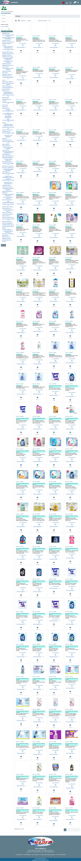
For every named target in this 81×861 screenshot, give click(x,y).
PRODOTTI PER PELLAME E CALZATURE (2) (8, 148)
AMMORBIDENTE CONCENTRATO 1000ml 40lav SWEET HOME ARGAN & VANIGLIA (55, 197)
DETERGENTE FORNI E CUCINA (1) (8, 53)
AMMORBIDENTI (19, 37)
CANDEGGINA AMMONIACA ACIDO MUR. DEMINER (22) (8, 38)
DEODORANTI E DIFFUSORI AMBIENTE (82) (8, 59)
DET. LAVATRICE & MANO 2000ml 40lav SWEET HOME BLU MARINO (55, 454)
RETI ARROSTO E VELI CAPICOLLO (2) (8, 205)
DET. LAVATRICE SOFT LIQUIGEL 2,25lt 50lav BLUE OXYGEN (71, 617)
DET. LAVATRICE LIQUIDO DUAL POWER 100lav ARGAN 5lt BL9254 (55, 422)
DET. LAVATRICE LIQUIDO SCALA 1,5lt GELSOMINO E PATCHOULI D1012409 (71, 714)
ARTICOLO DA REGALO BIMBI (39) (8, 226)
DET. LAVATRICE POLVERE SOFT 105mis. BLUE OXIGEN (55, 584)
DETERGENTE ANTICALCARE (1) (7, 56)
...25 (74, 829)
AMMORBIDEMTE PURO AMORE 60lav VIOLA (54, 103)
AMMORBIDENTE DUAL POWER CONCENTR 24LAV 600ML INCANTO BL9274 (54, 134)
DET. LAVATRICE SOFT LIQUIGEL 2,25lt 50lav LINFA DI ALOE (71, 649)
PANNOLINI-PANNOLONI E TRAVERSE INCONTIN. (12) (8, 93)
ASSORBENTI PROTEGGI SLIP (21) (8, 224)
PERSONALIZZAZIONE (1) (6, 238)
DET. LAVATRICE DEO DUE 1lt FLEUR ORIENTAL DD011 (71, 681)
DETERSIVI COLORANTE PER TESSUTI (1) (8, 211)
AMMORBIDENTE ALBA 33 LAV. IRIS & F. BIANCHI (54, 71)
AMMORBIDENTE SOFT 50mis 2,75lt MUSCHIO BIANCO (38, 387)
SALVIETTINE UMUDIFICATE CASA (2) (8, 220)
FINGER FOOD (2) (5, 235)
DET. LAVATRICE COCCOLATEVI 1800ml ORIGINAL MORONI (21, 454)
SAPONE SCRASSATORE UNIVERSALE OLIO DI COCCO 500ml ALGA (71, 519)
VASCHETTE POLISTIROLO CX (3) (8, 217)
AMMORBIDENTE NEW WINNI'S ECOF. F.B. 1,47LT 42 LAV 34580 (22, 40)
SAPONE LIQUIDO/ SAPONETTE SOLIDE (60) (8, 69)
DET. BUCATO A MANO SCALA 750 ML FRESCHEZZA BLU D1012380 (22, 682)
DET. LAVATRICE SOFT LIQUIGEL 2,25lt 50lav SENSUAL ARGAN (53, 649)
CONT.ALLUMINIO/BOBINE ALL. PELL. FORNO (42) (8, 114)
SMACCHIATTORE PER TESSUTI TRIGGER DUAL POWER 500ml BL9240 (54, 747)
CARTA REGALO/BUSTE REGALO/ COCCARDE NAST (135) (8, 152)
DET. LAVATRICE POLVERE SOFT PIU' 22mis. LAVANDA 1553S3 (22, 617)
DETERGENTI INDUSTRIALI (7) (7, 191)
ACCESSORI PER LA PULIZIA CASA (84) (8, 128)
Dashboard (17, 16)
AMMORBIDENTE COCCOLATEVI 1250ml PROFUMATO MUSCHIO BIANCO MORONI (21, 262)
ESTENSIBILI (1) (5, 192)
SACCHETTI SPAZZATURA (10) (7, 129)
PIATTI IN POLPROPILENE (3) (7, 199)
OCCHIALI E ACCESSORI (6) (7, 229)
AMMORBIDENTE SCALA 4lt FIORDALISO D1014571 (55, 325)
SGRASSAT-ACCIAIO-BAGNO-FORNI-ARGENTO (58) (8, 47)
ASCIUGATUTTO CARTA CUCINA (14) (8, 103)
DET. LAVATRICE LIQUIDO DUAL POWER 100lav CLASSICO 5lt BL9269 (70, 422)
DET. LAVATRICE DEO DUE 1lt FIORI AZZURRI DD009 (22, 714)
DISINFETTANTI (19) (5, 90)
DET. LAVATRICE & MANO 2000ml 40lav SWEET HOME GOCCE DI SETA (71, 454)
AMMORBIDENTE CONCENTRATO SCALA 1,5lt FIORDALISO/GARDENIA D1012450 (22, 72)
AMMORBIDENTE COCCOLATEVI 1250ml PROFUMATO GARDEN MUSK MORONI (55, 230)
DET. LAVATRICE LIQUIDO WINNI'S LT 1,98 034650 (37, 813)
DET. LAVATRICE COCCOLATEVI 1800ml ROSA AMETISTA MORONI (38, 454)
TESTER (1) (4, 241)
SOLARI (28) (4, 100)
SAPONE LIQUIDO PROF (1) (6, 208)
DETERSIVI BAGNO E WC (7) (7, 240)
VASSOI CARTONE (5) (5, 215)
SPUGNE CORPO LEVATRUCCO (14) (8, 78)
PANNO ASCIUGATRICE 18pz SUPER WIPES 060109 (22, 779)
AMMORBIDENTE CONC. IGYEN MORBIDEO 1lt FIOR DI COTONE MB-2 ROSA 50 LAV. (22, 357)
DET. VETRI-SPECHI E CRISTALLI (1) (8, 50)
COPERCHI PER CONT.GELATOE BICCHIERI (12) (8, 189)
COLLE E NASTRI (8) (5, 150)
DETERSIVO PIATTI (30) (6, 40)
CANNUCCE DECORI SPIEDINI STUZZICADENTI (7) (8, 170)
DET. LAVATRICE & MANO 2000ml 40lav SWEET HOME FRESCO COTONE (55, 487)
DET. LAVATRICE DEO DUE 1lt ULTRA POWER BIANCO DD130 (22, 746)
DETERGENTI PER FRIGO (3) (7, 55)
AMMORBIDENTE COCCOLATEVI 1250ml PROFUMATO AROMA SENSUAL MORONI (37, 230)
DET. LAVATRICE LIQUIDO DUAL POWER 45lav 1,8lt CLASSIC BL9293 (37, 552)
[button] (3, 245)
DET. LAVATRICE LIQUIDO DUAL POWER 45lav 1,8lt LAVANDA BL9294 (54, 552)
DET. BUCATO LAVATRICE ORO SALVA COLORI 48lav (71, 551)
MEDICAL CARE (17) (5, 97)
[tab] (16, 20)
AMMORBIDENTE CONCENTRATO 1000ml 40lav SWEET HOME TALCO (22, 229)
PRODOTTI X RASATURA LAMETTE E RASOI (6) (8, 84)
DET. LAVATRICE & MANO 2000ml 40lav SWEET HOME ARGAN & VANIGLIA (22, 487)
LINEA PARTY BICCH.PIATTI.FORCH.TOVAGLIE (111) (8, 111)
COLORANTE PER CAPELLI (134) (7, 65)
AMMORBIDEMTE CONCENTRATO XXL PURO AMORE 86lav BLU (54, 165)
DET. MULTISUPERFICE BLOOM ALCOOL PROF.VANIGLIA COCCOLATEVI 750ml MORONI (38, 294)
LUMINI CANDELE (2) (5, 144)
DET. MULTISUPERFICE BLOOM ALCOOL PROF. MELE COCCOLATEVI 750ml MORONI (22, 294)
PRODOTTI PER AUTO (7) (6, 145)
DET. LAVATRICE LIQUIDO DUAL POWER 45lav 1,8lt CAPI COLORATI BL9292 (22, 552)
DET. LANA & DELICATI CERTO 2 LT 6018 (71, 813)
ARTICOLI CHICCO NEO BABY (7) (7, 233)
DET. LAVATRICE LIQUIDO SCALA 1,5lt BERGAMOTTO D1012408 (38, 779)
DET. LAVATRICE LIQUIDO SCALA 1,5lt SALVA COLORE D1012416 (38, 714)
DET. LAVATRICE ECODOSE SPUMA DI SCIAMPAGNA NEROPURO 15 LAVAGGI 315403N (71, 780)
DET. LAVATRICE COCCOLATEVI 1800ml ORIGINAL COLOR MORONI (71, 487)
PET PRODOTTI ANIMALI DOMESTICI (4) (8, 160)
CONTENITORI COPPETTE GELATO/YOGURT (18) (8, 183)
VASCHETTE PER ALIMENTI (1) (7, 214)
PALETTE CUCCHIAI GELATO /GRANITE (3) (8, 198)
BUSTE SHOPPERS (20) (6, 154)
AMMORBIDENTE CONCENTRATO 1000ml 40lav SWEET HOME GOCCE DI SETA (22, 197)
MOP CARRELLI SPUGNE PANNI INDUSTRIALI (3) (8, 195)
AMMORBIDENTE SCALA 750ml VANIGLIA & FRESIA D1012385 (71, 294)
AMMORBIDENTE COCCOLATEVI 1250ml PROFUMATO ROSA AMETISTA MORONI (38, 262)
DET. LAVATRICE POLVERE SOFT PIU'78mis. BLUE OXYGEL (21, 422)
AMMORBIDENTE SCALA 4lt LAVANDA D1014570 (38, 325)
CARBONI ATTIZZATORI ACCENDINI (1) (8, 136)
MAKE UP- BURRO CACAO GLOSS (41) (8, 96)
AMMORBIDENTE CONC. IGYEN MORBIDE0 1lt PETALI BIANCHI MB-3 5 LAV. (38, 357)
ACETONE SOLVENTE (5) (6, 89)
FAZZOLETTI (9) (5, 106)
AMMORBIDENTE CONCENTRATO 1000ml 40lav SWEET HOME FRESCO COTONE (38, 197)
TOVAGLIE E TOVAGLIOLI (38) (7, 212)
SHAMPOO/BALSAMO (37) (6, 63)
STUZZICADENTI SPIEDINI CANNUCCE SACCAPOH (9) (8, 125)
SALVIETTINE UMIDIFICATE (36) (7, 87)
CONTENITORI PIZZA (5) (6, 185)
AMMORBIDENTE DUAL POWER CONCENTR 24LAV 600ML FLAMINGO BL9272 (21, 165)
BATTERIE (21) (4, 138)
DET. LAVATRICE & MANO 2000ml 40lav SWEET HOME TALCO (38, 487)
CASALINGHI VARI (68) (6, 131)
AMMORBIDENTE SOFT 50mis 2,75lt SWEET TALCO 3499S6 (22, 133)
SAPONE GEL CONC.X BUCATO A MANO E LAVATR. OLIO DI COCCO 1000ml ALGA (55, 519)
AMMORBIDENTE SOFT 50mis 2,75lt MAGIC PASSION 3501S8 (55, 356)
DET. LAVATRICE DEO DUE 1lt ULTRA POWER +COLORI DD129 (38, 747)
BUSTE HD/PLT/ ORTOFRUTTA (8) (8, 167)
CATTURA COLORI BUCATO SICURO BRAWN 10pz (71, 746)
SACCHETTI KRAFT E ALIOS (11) (7, 206)
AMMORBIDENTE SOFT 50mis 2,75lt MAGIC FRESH (22, 387)
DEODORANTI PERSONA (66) (7, 75)
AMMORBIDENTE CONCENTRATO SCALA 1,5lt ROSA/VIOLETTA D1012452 (71, 40)
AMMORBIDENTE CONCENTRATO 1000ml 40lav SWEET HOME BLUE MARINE (71, 165)
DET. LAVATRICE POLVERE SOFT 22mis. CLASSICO (70, 584)
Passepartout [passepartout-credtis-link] (43, 858)
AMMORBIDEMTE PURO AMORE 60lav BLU (21, 103)
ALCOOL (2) (4, 45)
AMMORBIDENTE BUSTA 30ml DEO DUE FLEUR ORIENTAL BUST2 (71, 71)
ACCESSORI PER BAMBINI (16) (7, 223)
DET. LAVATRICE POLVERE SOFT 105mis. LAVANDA (54, 616)
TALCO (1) (4, 80)
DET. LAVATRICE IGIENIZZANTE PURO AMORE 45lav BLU (38, 682)
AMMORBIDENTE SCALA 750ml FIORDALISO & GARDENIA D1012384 (54, 294)
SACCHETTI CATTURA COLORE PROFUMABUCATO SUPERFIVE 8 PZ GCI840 (55, 813)
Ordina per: (23, 20)
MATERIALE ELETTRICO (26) (7, 140)
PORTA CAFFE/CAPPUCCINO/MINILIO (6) (8, 202)
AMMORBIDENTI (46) (5, 33)
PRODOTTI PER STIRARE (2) (7, 221)
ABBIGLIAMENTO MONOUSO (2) (7, 157)
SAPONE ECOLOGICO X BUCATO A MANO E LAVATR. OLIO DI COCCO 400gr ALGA (38, 519)
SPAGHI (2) (4, 227)
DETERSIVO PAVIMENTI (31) (7, 43)
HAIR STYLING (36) (5, 66)
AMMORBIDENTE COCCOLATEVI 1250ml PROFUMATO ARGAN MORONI (55, 40)
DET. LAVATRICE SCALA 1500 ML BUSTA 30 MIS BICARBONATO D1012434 (55, 779)
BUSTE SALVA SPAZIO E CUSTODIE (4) (8, 134)
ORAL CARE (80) (5, 72)
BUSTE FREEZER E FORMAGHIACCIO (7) (8, 117)
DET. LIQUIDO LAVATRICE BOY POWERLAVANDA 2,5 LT (22, 813)
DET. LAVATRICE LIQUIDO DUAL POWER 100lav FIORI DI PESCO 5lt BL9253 (38, 422)
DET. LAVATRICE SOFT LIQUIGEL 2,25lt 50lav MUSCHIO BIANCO (37, 649)
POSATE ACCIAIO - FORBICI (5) (7, 81)
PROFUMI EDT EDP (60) (6, 236)
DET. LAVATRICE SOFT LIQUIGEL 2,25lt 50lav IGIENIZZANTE (37, 584)
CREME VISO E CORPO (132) (7, 74)
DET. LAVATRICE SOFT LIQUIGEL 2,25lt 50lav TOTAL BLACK (22, 584)
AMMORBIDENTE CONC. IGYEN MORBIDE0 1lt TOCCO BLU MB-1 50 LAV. (71, 325)
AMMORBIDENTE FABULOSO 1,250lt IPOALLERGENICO (38, 165)
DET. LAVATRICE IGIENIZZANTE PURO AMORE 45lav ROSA (55, 682)
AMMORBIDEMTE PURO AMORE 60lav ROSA (37, 103)
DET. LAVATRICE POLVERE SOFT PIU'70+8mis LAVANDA (55, 389)
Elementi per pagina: (42, 20)
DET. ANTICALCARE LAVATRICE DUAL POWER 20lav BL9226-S (37, 617)
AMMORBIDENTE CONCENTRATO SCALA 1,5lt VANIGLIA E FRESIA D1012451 (38, 40)
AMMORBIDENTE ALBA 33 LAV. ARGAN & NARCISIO (38, 71)
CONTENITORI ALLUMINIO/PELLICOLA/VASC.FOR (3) (8, 180)
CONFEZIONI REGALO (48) (6, 99)
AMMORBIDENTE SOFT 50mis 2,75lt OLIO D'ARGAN (71, 103)
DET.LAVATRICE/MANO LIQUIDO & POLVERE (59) (8, 36)
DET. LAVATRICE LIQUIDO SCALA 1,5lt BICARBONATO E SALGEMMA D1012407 (55, 714)
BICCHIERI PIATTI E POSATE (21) (7, 166)
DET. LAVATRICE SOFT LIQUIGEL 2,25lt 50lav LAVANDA (70, 389)
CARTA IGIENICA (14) (5, 108)
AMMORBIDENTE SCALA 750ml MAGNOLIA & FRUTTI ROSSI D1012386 (22, 325)
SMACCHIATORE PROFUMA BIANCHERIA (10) (8, 232)
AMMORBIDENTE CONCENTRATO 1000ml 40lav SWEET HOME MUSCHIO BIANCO (71, 197)
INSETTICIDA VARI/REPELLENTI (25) (8, 142)
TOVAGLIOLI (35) (5, 105)
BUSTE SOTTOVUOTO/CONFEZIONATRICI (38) (8, 120)
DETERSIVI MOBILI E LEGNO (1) (7, 52)
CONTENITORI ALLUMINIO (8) (7, 187)
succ (78, 829)
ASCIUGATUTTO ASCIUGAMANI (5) (8, 164)
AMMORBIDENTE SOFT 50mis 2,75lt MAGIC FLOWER (38, 133)
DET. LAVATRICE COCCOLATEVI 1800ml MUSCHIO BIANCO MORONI (22, 519)
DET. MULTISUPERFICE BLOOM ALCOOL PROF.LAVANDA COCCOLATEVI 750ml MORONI (71, 261)
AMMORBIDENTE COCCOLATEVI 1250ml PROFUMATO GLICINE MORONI (70, 230)
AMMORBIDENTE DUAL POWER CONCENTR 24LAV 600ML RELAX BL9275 (71, 134)
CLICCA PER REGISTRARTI (6, 13)
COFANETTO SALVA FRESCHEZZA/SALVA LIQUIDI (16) (8, 177)
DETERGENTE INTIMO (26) (6, 71)
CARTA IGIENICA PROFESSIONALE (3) (8, 174)
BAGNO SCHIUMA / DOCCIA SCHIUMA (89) (8, 62)
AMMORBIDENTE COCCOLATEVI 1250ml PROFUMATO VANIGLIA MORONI (54, 262)
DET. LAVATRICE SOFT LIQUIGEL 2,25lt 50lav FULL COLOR (22, 649)
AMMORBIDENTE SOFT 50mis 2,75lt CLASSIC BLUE (71, 356)
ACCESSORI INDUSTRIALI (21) (7, 161)
